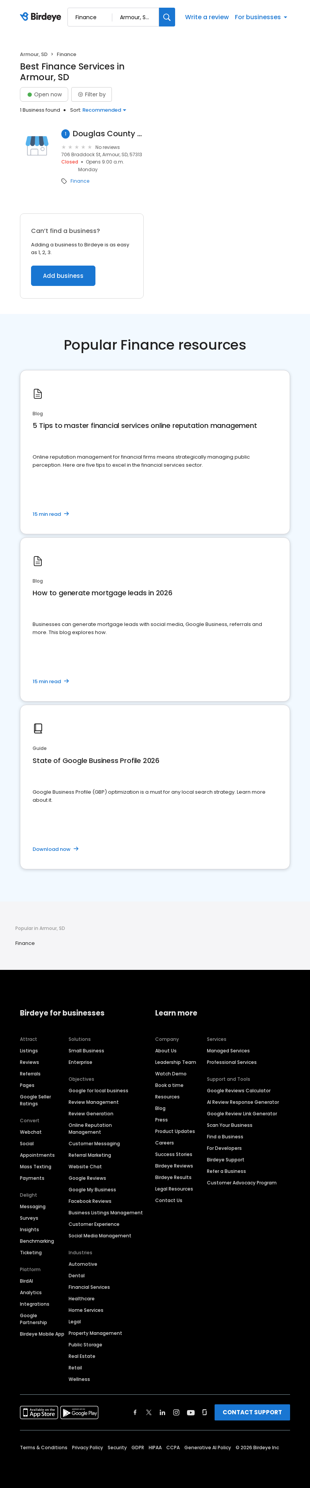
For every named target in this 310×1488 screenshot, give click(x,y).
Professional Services (232, 1062)
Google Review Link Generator (242, 1113)
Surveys (29, 1218)
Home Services (86, 1310)
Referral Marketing (90, 1155)
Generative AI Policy (207, 1447)
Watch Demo (171, 1073)
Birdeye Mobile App (42, 1334)
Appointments (37, 1155)
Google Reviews (87, 1178)
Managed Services (228, 1050)
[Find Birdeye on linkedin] (162, 1412)
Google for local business (98, 1090)
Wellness (79, 1379)
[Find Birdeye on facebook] (135, 1412)
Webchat (31, 1132)
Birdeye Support (225, 1159)
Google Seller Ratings (35, 1100)
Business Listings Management (106, 1212)
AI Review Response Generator (243, 1102)
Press (161, 1119)
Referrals (30, 1073)
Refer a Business (226, 1171)
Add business (63, 276)
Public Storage (85, 1344)
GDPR (137, 1447)
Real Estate (82, 1356)
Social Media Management (100, 1235)
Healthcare (82, 1298)
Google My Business (92, 1189)
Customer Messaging (94, 1143)
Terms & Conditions (43, 1447)
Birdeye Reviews (174, 1166)
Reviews (29, 1062)
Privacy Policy (87, 1447)
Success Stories (173, 1154)
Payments (32, 1178)
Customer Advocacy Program (242, 1182)
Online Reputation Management (90, 1128)
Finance (80, 181)
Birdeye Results (173, 1177)
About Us (166, 1050)
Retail (75, 1367)
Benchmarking (37, 1241)
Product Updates (175, 1131)
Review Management (94, 1102)
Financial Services (89, 1287)
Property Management (95, 1333)
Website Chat (85, 1166)
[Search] (167, 17)
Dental (77, 1275)
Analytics (31, 1292)
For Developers (224, 1148)
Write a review (207, 17)
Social (27, 1143)
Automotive (83, 1264)
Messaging (33, 1206)
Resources (167, 1096)
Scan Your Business (230, 1125)
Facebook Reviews (90, 1201)
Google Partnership (33, 1319)
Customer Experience (94, 1224)
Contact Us (168, 1200)
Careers (164, 1143)
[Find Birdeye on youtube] (191, 1412)
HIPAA (155, 1447)
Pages (27, 1085)
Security (117, 1447)
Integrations (34, 1304)
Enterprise (80, 1062)
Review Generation (91, 1113)
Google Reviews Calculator (239, 1090)
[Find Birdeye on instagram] (176, 1412)
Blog (160, 1108)
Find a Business (225, 1136)
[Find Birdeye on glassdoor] (204, 1412)
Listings (29, 1050)
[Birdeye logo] (42, 17)
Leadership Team (175, 1062)
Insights (29, 1229)
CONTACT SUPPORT (252, 1412)
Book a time (169, 1085)
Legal (75, 1321)
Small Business (86, 1050)
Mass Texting (35, 1166)
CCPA (173, 1447)
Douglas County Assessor (108, 134)
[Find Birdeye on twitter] (149, 1412)
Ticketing (31, 1252)
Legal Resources (174, 1189)
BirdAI (26, 1281)
